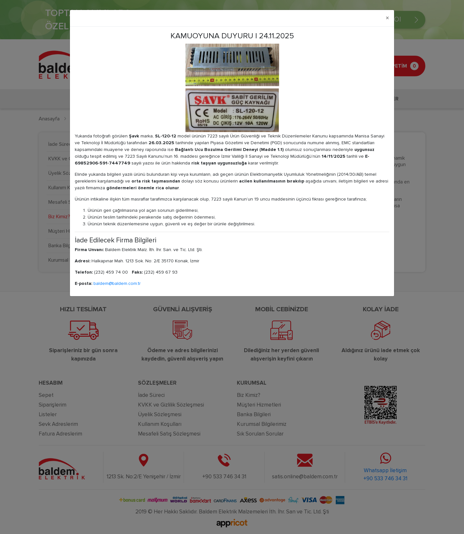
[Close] (387, 18)
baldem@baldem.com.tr (116, 283)
